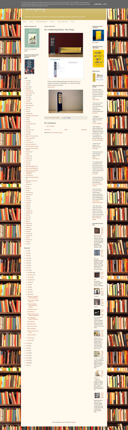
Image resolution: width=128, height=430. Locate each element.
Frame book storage (32, 309)
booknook (28, 194)
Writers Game (29, 138)
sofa (27, 237)
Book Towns (29, 105)
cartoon (27, 200)
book (27, 128)
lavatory (28, 160)
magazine (28, 223)
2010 (27, 358)
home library (29, 93)
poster (27, 231)
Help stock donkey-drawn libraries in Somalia (32, 305)
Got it (105, 4)
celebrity (28, 156)
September (30, 279)
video (27, 164)
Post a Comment (50, 126)
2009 (27, 360)
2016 (27, 343)
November (30, 275)
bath (27, 117)
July (29, 284)
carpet (27, 198)
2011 (27, 355)
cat (26, 119)
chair (27, 82)
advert (27, 140)
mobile (27, 95)
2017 (27, 270)
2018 (27, 268)
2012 (27, 353)
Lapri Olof (28, 175)
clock (27, 206)
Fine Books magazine (97, 140)
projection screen (30, 144)
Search (73, 21)
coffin (27, 132)
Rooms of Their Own (31, 136)
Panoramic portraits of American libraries (32, 297)
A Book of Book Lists (31, 146)
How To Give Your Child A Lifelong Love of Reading (32, 172)
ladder (27, 121)
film (27, 215)
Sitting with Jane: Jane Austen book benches (33, 314)
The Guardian (95, 99)
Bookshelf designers (31, 166)
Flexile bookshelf (31, 328)
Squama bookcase (31, 334)
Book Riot (94, 113)
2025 (27, 250)
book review (29, 130)
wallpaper (28, 113)
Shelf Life (28, 151)
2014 (27, 348)
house (27, 134)
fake (27, 80)
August (29, 282)
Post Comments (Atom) (56, 132)
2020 (27, 263)
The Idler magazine (97, 123)
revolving (28, 233)
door (27, 109)
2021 (27, 260)
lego (27, 221)
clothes (27, 107)
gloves (27, 217)
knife (27, 219)
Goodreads (95, 173)
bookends (28, 103)
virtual (27, 99)
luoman (63, 422)
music (27, 162)
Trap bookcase (102, 353)
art (26, 84)
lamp (27, 111)
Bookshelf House (31, 324)
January (30, 340)
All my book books (62, 21)
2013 (27, 350)
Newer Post (47, 129)
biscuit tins (28, 192)
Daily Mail (95, 148)
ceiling (27, 202)
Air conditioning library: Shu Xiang (32, 318)
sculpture (28, 235)
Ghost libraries (30, 321)
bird (27, 190)
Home (25, 21)
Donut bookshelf (102, 291)
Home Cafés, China (32, 326)
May (29, 289)
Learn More (98, 4)
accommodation (30, 123)
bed (27, 125)
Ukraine (28, 184)
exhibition (28, 213)
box (27, 154)
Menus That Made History (32, 177)
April (29, 292)
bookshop (28, 91)
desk (27, 101)
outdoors (28, 225)
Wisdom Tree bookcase (102, 333)
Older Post (84, 129)
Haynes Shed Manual (31, 168)
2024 (27, 253)
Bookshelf (35, 8)
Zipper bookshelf (102, 301)
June (29, 287)
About (31, 21)
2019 (27, 265)
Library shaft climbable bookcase (33, 301)
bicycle (27, 188)
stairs (27, 97)
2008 (27, 362)
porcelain (28, 229)
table (27, 89)
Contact (52, 21)
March (29, 294)
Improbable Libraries (31, 115)
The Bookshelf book (41, 21)
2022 (27, 258)
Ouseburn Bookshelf (102, 395)
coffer (27, 209)
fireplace (28, 158)
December (30, 272)
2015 (27, 345)
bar (26, 186)
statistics (28, 239)
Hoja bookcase (30, 311)
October (30, 277)
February (30, 338)
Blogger (73, 422)
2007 (27, 365)
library (27, 87)
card (27, 196)
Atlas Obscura (95, 158)
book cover (28, 142)
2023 (27, 255)
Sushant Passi (51, 87)
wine (27, 241)
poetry (27, 227)
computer (28, 211)
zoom (27, 243)
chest (27, 204)
